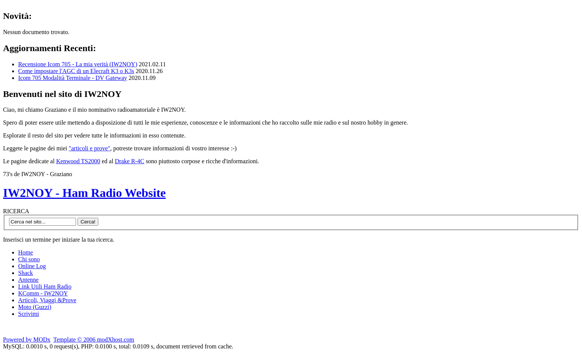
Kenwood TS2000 (78, 161)
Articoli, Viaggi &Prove (47, 300)
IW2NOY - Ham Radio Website (84, 193)
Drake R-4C (129, 161)
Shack (25, 273)
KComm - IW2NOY (43, 293)
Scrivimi (28, 314)
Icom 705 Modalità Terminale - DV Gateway (72, 78)
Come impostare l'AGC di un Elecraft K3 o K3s (76, 71)
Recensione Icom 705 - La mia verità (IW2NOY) (77, 64)
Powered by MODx (26, 339)
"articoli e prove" (89, 148)
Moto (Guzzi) (34, 307)
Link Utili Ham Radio (44, 286)
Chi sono (29, 259)
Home (25, 252)
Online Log (32, 266)
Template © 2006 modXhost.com (93, 339)
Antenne (28, 279)
